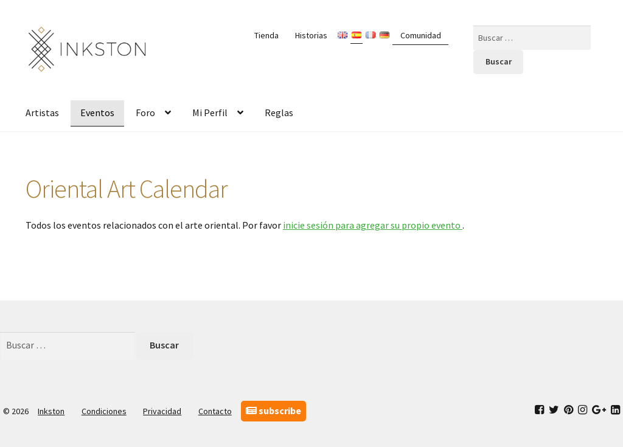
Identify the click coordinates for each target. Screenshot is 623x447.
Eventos (97, 112)
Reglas (279, 112)
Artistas (42, 112)
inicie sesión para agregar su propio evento (372, 225)
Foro (145, 112)
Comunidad (420, 35)
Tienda (266, 35)
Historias (311, 35)
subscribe (273, 410)
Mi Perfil (210, 112)
